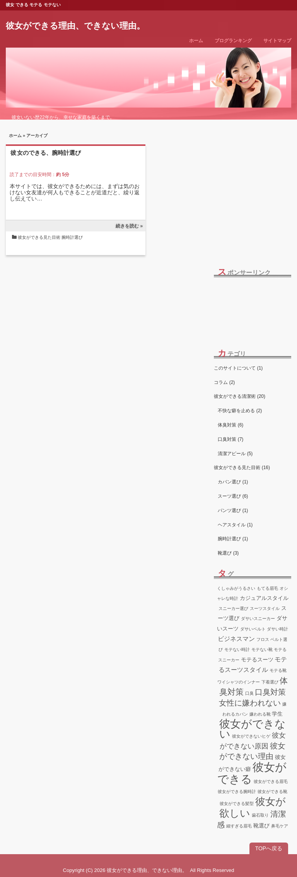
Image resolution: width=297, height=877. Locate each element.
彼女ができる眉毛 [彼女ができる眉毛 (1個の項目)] (271, 781)
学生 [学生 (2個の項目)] (277, 714)
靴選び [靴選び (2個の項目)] (261, 825)
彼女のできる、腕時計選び (45, 152)
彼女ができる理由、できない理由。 (75, 26)
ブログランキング (233, 40)
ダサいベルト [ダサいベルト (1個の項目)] (253, 629)
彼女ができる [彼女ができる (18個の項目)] (252, 773)
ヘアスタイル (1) (235, 525)
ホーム (196, 40)
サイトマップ (277, 40)
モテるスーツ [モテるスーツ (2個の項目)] (257, 659)
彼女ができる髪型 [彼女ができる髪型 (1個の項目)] (237, 803)
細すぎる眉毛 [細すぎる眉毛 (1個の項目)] (239, 826)
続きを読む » (129, 226)
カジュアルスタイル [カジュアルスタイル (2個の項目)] (264, 598)
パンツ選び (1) (233, 510)
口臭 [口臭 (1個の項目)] (249, 693)
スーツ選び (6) (233, 496)
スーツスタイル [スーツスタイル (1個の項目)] (265, 608)
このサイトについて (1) (238, 368)
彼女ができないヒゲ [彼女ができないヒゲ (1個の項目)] (251, 736)
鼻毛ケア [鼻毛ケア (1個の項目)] (279, 826)
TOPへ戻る (269, 848)
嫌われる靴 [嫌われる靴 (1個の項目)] (260, 714)
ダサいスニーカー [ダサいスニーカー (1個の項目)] (258, 618)
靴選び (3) (228, 553)
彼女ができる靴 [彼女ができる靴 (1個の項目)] (272, 791)
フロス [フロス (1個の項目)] (262, 639)
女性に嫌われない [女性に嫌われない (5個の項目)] (250, 703)
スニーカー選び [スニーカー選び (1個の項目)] (233, 608)
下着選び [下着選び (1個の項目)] (269, 682)
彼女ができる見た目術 (39, 237)
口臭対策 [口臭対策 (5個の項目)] (270, 692)
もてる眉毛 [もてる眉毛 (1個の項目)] (267, 588)
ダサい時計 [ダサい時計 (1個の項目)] (277, 629)
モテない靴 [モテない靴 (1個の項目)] (262, 649)
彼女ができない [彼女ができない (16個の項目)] (252, 729)
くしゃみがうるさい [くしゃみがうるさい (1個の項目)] (236, 588)
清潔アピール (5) (235, 453)
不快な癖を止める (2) (240, 410)
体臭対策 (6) (230, 425)
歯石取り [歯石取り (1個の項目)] (260, 815)
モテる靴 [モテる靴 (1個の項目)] (278, 670)
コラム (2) (224, 382)
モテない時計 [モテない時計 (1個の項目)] (237, 649)
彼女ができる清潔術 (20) (239, 396)
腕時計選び (72, 237)
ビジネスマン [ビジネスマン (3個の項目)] (236, 638)
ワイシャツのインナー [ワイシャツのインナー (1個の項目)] (238, 682)
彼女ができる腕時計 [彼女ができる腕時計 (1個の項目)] (237, 791)
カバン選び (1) (233, 482)
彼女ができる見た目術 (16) (242, 467)
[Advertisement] (252, 307)
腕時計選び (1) (233, 538)
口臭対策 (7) (230, 439)
